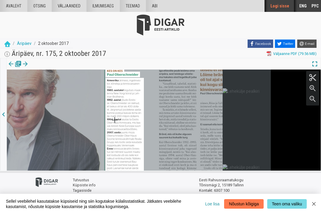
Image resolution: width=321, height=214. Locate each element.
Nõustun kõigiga (244, 204)
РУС (315, 6)
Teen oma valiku (287, 204)
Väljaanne (15, 68)
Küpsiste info (84, 185)
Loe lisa (212, 204)
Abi (155, 6)
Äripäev (24, 43)
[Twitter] (285, 44)
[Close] (313, 204)
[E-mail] (307, 44)
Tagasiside (82, 190)
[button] (50, 68)
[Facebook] (260, 44)
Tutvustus (81, 180)
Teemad (133, 6)
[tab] (15, 68)
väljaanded (69, 6)
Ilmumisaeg (103, 6)
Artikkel (41, 68)
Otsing (39, 6)
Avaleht (13, 6)
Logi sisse (279, 6)
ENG (303, 6)
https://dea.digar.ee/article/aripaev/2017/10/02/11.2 (52, 84)
